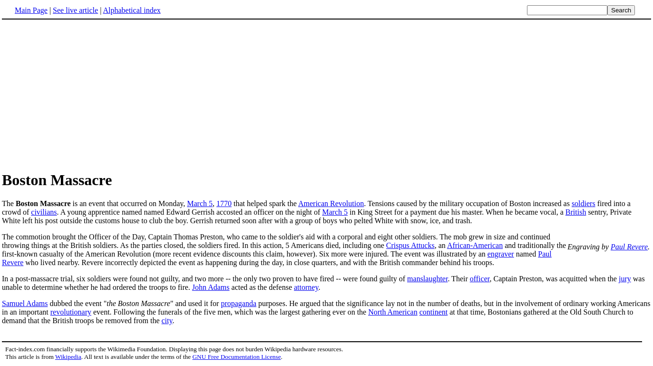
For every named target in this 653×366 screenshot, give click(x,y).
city (166, 321)
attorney (306, 287)
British (575, 212)
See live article (75, 10)
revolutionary (70, 312)
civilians (44, 212)
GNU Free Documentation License (236, 356)
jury (625, 279)
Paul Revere (629, 247)
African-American (475, 245)
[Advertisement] (82, 94)
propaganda (238, 303)
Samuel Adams (25, 303)
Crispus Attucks (410, 245)
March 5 (200, 203)
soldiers (583, 203)
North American (393, 312)
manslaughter (427, 279)
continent (433, 312)
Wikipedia (68, 356)
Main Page (31, 10)
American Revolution (331, 203)
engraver (500, 254)
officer (480, 279)
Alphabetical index (131, 10)
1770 (224, 203)
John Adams (211, 287)
